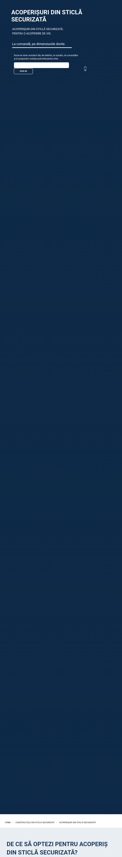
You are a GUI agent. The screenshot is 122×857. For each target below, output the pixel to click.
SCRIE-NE (23, 71)
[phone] (41, 65)
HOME (8, 822)
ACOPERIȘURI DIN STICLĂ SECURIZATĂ (77, 822)
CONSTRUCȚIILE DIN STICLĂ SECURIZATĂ (34, 822)
